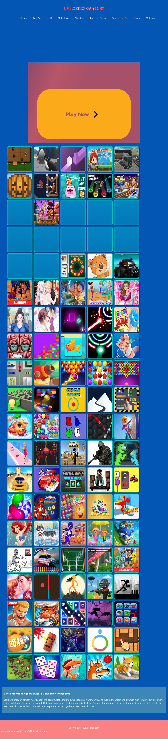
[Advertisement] (84, 40)
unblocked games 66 (10, 731)
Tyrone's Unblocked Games (34, 731)
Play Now (77, 114)
